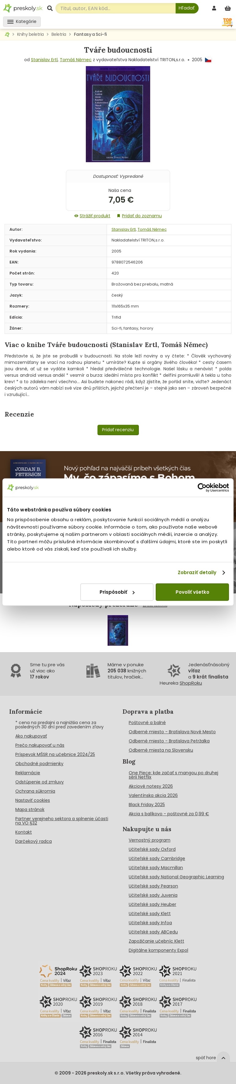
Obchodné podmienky (39, 764)
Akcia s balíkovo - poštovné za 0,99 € (169, 814)
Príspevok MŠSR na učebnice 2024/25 (55, 754)
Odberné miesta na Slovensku (161, 750)
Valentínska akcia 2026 (153, 795)
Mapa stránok (29, 809)
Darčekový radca (33, 841)
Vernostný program (149, 840)
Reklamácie (27, 773)
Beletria (58, 34)
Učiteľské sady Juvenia (153, 895)
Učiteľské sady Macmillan (156, 868)
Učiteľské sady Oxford (152, 849)
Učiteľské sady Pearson (153, 886)
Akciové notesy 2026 (151, 786)
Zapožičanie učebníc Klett (156, 941)
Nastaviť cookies (32, 800)
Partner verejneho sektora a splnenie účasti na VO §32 (61, 821)
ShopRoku (191, 683)
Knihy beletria (30, 34)
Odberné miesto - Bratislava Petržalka (169, 741)
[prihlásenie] (215, 8)
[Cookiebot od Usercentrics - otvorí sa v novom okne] (202, 487)
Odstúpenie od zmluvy (39, 782)
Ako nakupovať (31, 736)
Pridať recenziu (118, 430)
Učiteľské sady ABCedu (153, 932)
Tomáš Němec (76, 60)
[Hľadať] (187, 8)
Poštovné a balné (147, 723)
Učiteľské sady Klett (150, 913)
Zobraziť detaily (197, 572)
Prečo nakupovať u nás (39, 745)
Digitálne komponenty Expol (158, 950)
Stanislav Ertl (44, 60)
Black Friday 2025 (147, 805)
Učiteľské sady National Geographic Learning (176, 877)
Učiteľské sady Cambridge (157, 858)
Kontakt (23, 832)
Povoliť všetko (192, 592)
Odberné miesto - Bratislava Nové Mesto (172, 732)
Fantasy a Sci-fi (90, 34)
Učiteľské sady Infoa (150, 923)
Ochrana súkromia (35, 791)
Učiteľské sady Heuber (152, 904)
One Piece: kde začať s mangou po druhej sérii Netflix (173, 775)
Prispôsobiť (117, 592)
